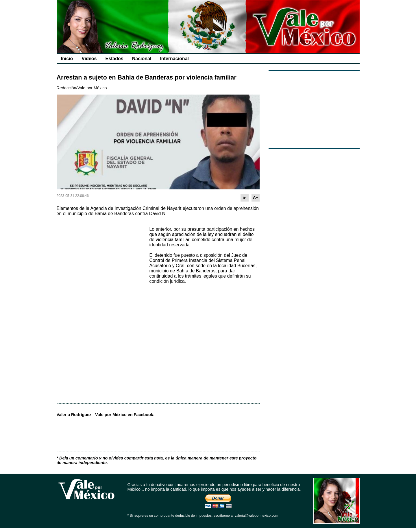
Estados (114, 58)
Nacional (141, 58)
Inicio (67, 58)
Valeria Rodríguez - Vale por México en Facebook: (106, 414)
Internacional (174, 58)
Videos (89, 58)
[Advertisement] (100, 257)
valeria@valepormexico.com (256, 516)
